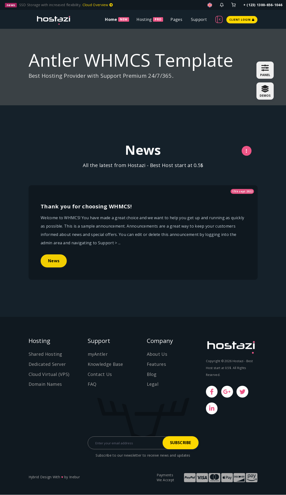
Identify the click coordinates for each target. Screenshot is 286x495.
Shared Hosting (45, 354)
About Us (157, 354)
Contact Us (100, 374)
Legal (153, 384)
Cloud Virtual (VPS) (49, 374)
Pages (176, 19)
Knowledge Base (105, 364)
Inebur (74, 477)
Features (156, 364)
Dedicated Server (47, 364)
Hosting (144, 19)
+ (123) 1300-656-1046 (262, 4)
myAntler (98, 354)
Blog (152, 374)
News (54, 276)
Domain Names (45, 384)
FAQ (92, 384)
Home (111, 19)
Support (199, 19)
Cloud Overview (98, 4)
